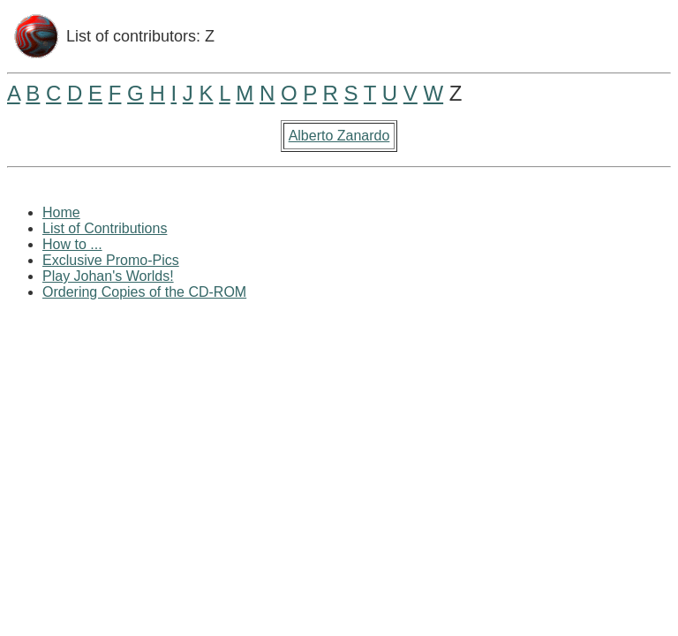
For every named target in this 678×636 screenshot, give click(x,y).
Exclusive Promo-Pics (110, 260)
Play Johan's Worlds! (108, 276)
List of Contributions (104, 228)
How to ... (72, 244)
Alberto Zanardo (339, 135)
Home (61, 212)
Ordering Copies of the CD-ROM (144, 291)
